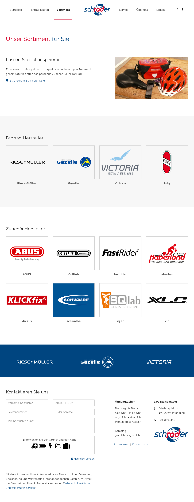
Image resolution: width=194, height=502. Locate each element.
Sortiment (63, 9)
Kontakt (161, 9)
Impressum (121, 444)
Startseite (16, 9)
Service (123, 9)
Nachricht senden (82, 458)
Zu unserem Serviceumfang (27, 80)
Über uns (142, 9)
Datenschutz (140, 444)
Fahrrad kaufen (39, 9)
